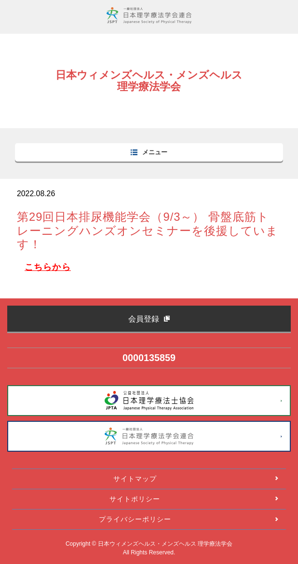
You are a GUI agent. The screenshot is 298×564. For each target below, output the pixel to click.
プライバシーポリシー (135, 519)
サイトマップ (135, 479)
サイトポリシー (134, 499)
